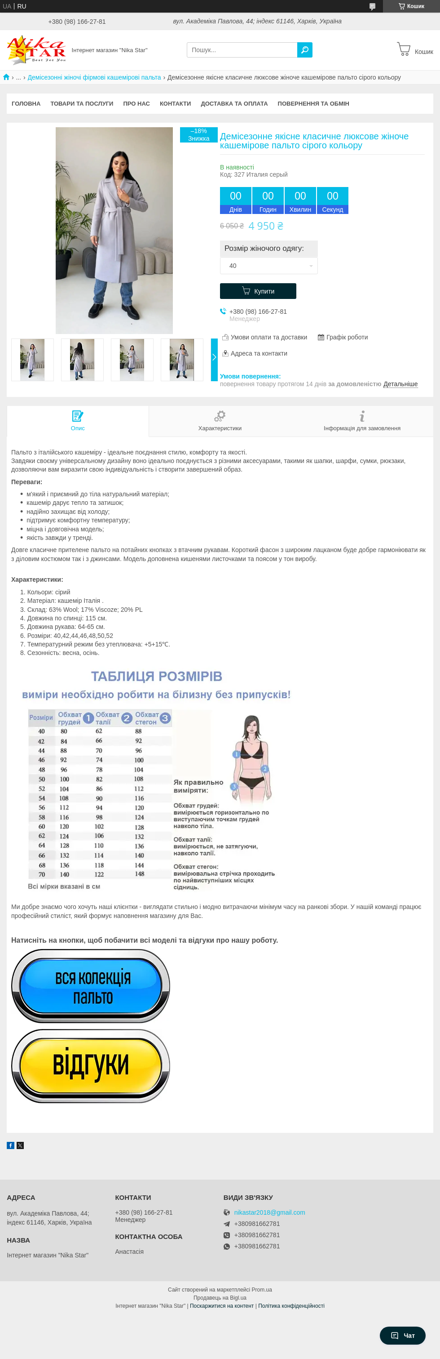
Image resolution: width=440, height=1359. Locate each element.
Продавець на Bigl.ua (220, 1298)
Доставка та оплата (234, 103)
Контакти (175, 103)
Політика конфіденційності (291, 1306)
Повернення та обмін (313, 103)
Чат (403, 1336)
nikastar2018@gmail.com (269, 1212)
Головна (26, 103)
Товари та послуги (81, 103)
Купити (265, 291)
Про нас (136, 103)
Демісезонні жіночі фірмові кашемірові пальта (94, 77)
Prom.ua (262, 1290)
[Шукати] (304, 50)
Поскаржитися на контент (222, 1306)
